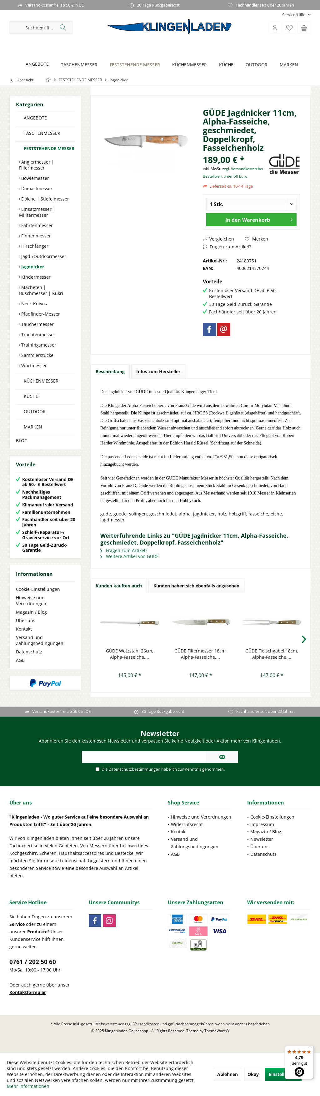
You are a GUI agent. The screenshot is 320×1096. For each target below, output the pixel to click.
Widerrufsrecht (187, 824)
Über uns (25, 620)
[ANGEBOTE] (35, 64)
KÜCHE (31, 396)
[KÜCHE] (224, 64)
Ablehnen (227, 1074)
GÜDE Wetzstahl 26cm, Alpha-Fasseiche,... (129, 654)
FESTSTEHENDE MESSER (49, 148)
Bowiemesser (34, 178)
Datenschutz (29, 652)
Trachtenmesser (37, 334)
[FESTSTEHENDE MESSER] (133, 64)
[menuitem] (294, 15)
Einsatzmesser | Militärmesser (37, 212)
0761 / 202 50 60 (32, 962)
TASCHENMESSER (42, 133)
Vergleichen (218, 239)
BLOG (22, 441)
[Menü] (310, 1049)
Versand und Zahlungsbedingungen (39, 640)
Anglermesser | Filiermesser (36, 165)
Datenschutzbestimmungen (134, 769)
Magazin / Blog (31, 612)
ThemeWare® (216, 1030)
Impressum (262, 824)
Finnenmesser (35, 236)
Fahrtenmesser (36, 225)
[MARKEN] (287, 64)
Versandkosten (146, 1024)
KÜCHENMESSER (41, 381)
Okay (253, 1074)
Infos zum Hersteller (158, 371)
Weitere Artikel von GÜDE (129, 556)
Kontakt (24, 629)
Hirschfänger (34, 246)
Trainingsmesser (38, 345)
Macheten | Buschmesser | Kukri (41, 290)
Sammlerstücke (36, 355)
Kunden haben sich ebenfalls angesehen (196, 586)
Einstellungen (283, 1074)
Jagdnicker (32, 267)
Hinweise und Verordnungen (31, 600)
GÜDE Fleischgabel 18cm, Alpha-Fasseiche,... (271, 654)
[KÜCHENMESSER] (187, 64)
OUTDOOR (35, 411)
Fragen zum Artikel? (227, 247)
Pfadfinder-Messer (40, 314)
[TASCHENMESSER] (77, 64)
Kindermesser (35, 277)
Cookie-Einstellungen (38, 589)
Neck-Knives (33, 304)
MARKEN (33, 427)
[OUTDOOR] (255, 64)
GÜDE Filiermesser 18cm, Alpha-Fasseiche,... (200, 654)
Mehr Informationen (28, 1086)
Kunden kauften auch (119, 586)
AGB (20, 660)
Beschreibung (110, 371)
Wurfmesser (33, 365)
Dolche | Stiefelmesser (44, 199)
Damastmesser (36, 188)
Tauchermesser (37, 324)
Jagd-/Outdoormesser (43, 256)
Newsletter (261, 839)
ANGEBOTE (35, 118)
